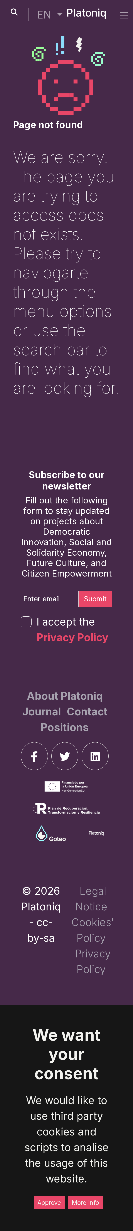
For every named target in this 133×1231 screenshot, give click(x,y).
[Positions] (65, 727)
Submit (95, 599)
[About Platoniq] (65, 695)
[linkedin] (95, 756)
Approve (49, 1202)
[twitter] (64, 756)
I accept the (72, 629)
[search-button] (14, 12)
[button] (50, 14)
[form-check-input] (26, 622)
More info (85, 1202)
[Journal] (42, 711)
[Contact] (87, 711)
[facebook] (34, 756)
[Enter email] (50, 599)
